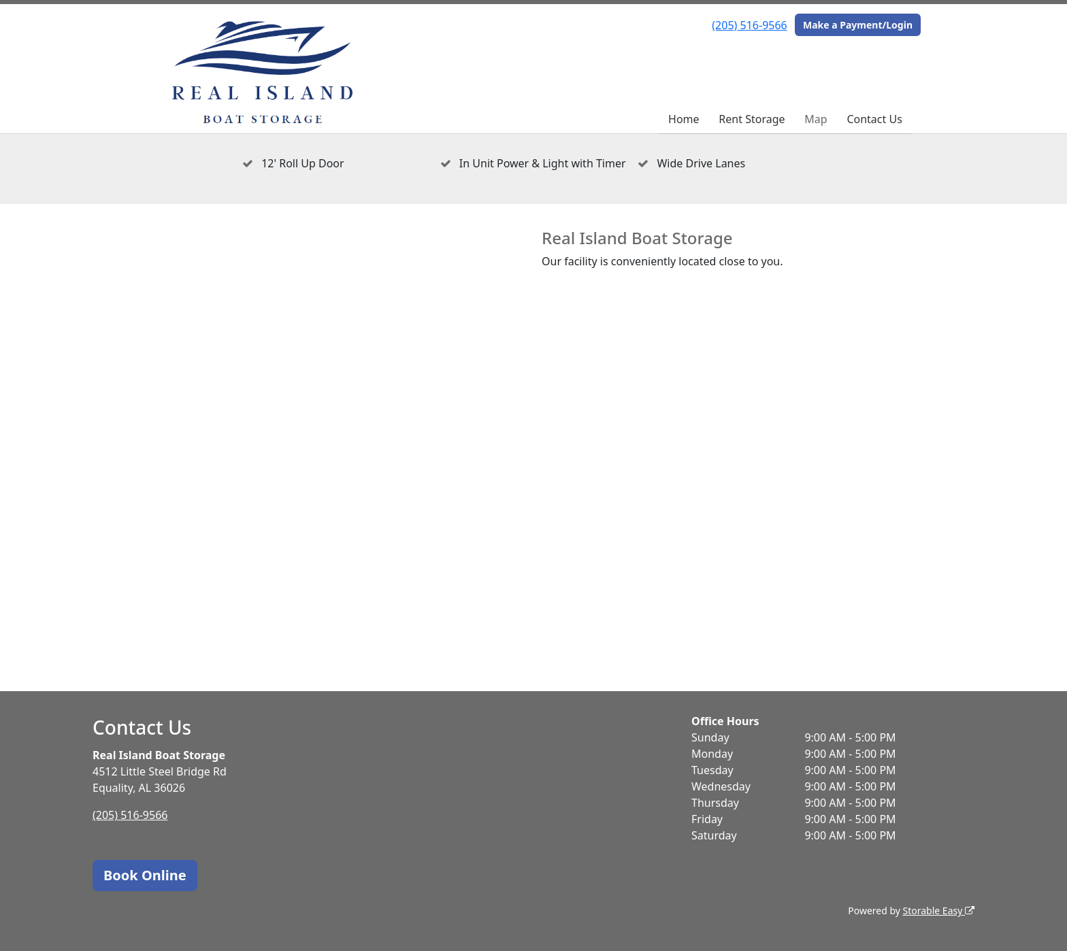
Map (815, 119)
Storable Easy (938, 910)
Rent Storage (752, 119)
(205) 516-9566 (749, 25)
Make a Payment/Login (858, 24)
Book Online (144, 875)
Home (684, 119)
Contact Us (874, 119)
